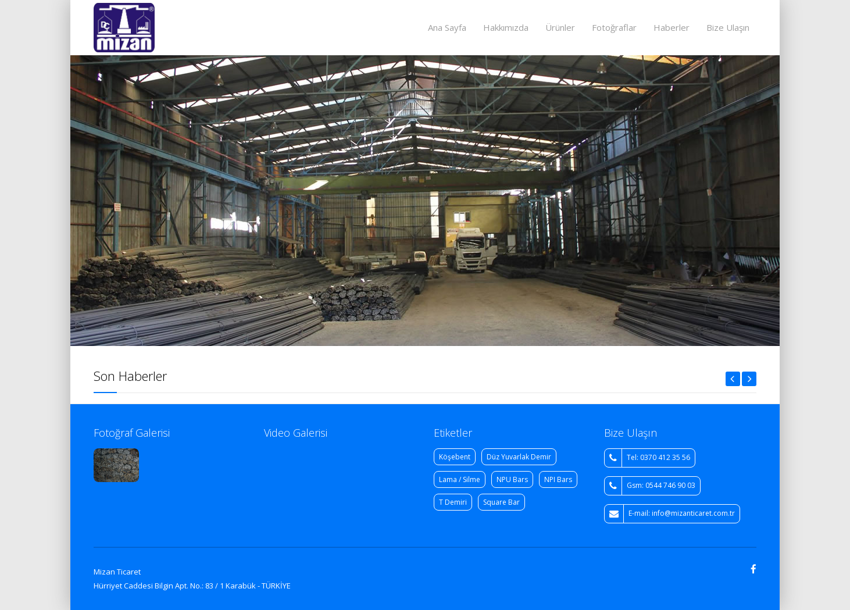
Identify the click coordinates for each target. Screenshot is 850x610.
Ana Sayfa (447, 27)
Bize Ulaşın (727, 27)
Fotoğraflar (614, 27)
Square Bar (501, 502)
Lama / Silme (459, 479)
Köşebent (454, 457)
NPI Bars (558, 479)
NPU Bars (512, 479)
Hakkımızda (505, 27)
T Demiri (453, 502)
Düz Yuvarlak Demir (519, 457)
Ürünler (560, 27)
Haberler (671, 27)
